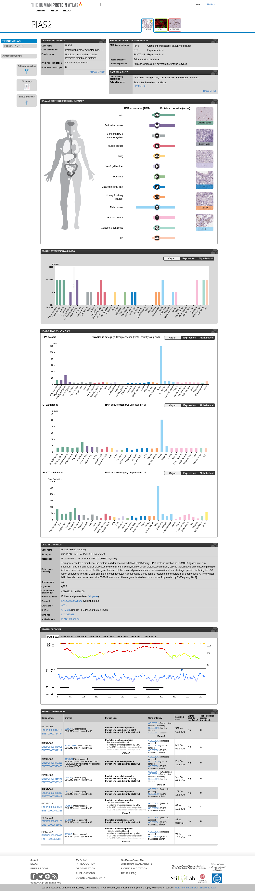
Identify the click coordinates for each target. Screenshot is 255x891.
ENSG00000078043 (72, 601)
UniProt (45, 610)
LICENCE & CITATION (134, 868)
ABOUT (40, 10)
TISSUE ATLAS (11, 41)
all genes (93, 596)
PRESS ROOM (39, 868)
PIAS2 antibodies (70, 619)
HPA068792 (140, 86)
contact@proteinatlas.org (46, 882)
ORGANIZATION (85, 868)
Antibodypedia (48, 619)
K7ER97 (68, 820)
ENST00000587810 (52, 839)
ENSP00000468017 (52, 835)
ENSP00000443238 (52, 762)
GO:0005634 (153, 733)
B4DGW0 (69, 759)
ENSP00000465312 (52, 793)
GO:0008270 (153, 746)
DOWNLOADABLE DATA (91, 877)
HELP (54, 10)
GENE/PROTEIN (12, 56)
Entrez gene (47, 606)
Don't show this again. (205, 887)
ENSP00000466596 (52, 807)
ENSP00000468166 (52, 821)
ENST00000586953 (52, 824)
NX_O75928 (67, 614)
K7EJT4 (68, 792)
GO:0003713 (153, 723)
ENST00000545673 (52, 766)
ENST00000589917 (52, 796)
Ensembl (46, 601)
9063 (64, 605)
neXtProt (46, 615)
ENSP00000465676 (52, 778)
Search (199, 5)
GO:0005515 (153, 728)
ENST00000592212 (52, 750)
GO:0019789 (153, 750)
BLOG (67, 10)
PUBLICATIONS (85, 873)
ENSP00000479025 (52, 746)
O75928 (65, 610)
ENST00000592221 (52, 810)
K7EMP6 (68, 806)
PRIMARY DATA (13, 45)
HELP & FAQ (128, 873)
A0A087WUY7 (71, 746)
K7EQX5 (68, 834)
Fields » (211, 4)
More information (184, 887)
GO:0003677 (153, 772)
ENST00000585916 (52, 782)
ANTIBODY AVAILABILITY (136, 863)
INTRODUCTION (86, 863)
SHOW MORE (97, 72)
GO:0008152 (153, 741)
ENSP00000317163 (52, 730)
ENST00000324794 (52, 733)
